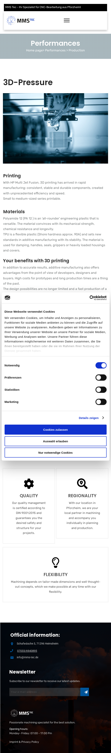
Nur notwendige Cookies (55, 452)
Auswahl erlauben (55, 441)
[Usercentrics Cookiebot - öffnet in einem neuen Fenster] (89, 297)
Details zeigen (89, 417)
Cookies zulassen (55, 429)
